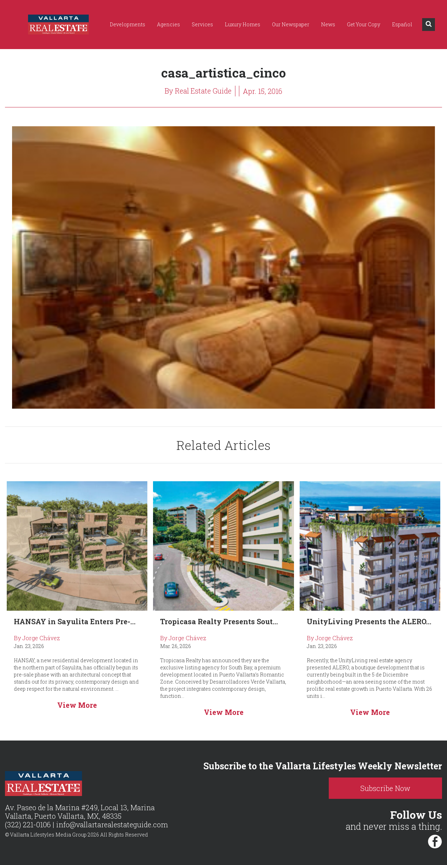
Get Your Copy (363, 24)
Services (202, 24)
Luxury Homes (242, 24)
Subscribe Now (388, 788)
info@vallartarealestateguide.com (112, 824)
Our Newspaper (290, 24)
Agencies (168, 24)
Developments (127, 24)
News (328, 24)
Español (402, 24)
